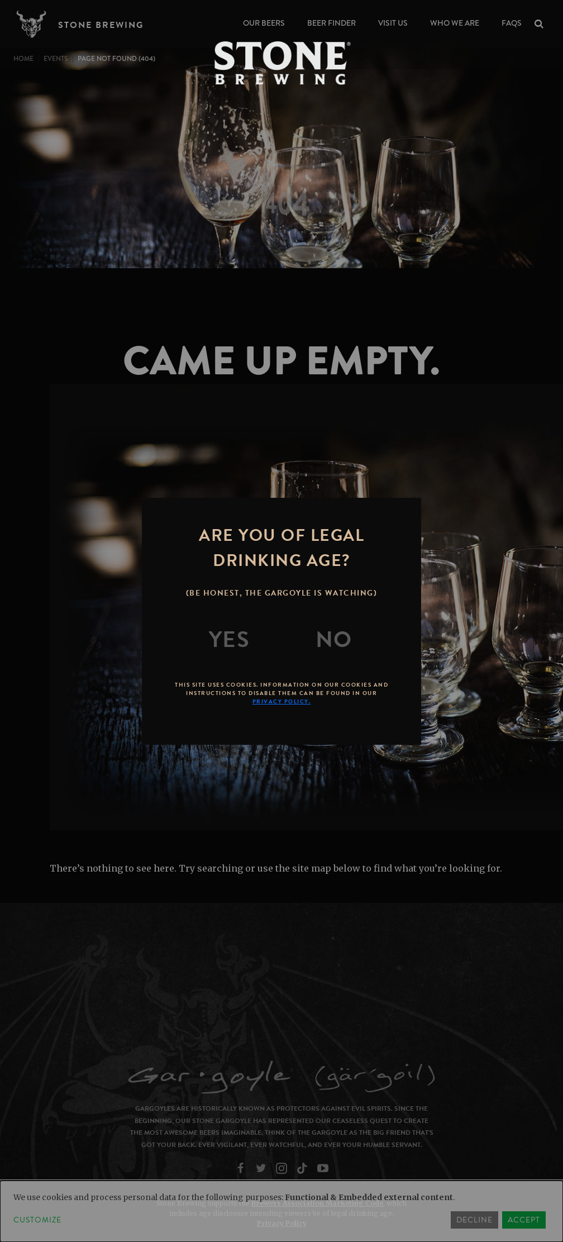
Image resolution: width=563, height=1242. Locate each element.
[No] (334, 640)
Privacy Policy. (281, 701)
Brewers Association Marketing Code (317, 1203)
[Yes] (229, 640)
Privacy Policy (282, 1223)
